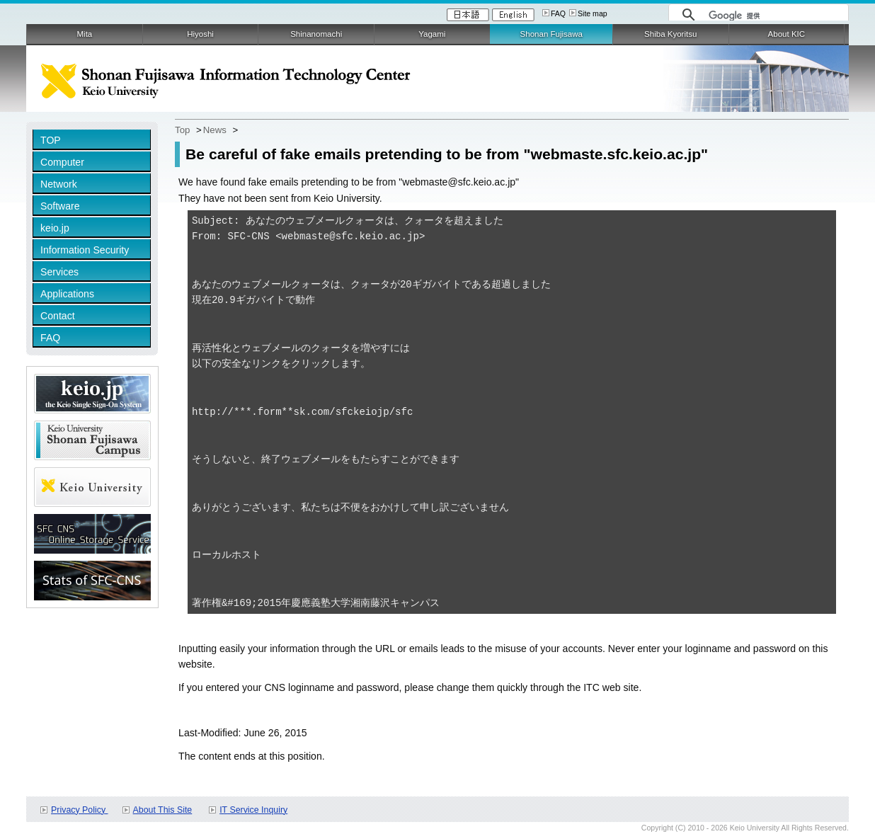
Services (59, 272)
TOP (50, 140)
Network (58, 184)
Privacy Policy (79, 810)
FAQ (558, 13)
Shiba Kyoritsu (670, 34)
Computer (62, 162)
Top (182, 130)
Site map (592, 13)
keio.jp (54, 228)
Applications (67, 293)
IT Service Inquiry (253, 810)
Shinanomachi (316, 34)
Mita (85, 34)
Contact (57, 315)
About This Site (163, 810)
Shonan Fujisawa (551, 34)
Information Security (84, 250)
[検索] (775, 15)
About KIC (787, 34)
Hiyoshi (200, 34)
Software (60, 206)
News (215, 130)
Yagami (431, 34)
